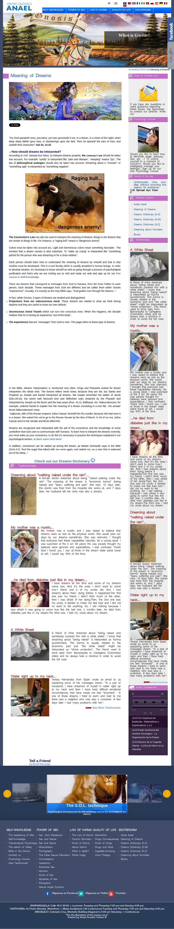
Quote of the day (143, 176)
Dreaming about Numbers (148, 229)
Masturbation (46, 847)
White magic (79, 855)
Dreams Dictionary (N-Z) (147, 224)
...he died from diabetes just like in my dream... (49, 580)
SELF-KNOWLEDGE (53, 10)
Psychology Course (144, 119)
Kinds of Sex (46, 875)
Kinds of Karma (80, 843)
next (154, 702)
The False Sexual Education (54, 855)
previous (136, 702)
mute (133, 694)
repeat (145, 713)
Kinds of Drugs (103, 843)
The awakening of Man (21, 835)
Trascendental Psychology (23, 843)
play (145, 702)
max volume (162, 694)
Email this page (39, 764)
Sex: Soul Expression (51, 835)
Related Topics (144, 198)
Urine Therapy (102, 855)
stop (162, 702)
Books (137, 234)
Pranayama (45, 883)
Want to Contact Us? (146, 76)
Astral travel (140, 204)
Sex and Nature (47, 839)
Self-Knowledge (17, 839)
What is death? (80, 851)
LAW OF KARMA (98, 10)
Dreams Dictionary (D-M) (147, 219)
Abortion (43, 871)
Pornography (45, 851)
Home (131, 69)
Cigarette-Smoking (105, 851)
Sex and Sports (47, 843)
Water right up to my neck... (33, 676)
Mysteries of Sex (48, 879)
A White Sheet (22, 629)
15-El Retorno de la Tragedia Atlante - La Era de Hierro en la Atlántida (148, 746)
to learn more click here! (47, 439)
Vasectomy (44, 863)
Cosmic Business (81, 839)
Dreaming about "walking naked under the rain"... (50, 475)
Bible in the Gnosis (19, 851)
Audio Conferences (146, 687)
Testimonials (27, 465)
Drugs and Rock (104, 847)
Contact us (15, 855)
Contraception (46, 859)
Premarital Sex (47, 867)
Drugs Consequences (107, 839)
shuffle (151, 713)
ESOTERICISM (143, 10)
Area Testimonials (18, 863)
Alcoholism (101, 835)
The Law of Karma (82, 835)
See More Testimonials (106, 707)
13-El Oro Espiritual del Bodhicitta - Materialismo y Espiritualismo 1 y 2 (145, 722)
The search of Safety (20, 847)
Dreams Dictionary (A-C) (147, 214)
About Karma (79, 847)
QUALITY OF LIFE (121, 10)
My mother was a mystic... (32, 527)
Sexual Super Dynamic (51, 887)
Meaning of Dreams (160, 69)
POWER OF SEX (76, 10)
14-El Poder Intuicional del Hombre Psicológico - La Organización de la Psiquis (145, 734)
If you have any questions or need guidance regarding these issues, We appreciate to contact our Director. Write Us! (147, 109)
